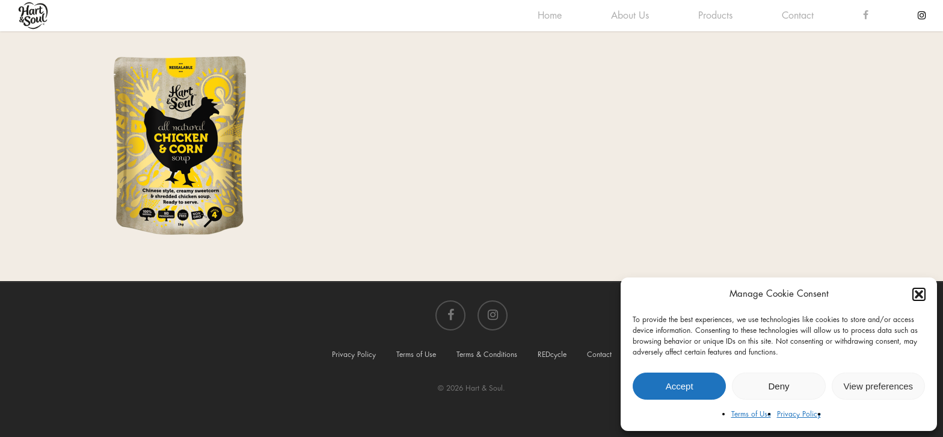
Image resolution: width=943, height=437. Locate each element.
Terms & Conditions (486, 354)
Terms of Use (751, 414)
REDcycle (552, 354)
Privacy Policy (799, 414)
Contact (599, 354)
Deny (778, 386)
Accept (679, 386)
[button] (919, 294)
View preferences (879, 386)
